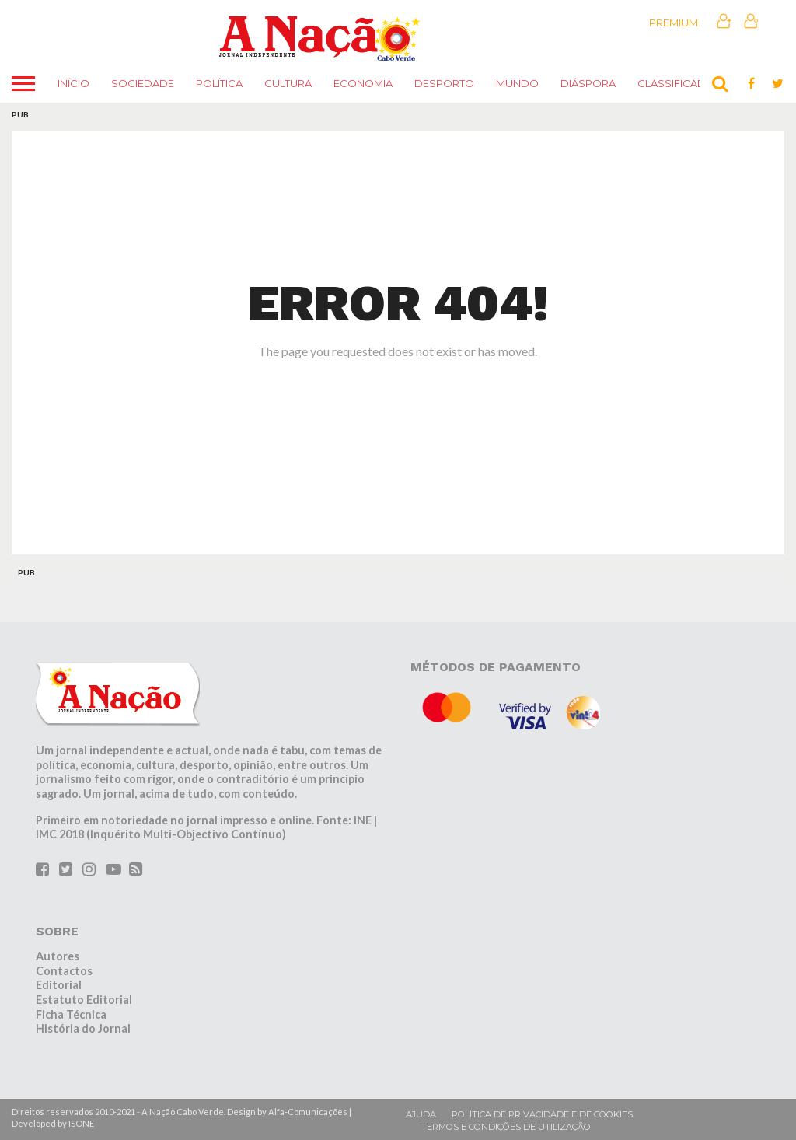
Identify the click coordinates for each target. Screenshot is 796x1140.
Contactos (64, 970)
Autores (57, 956)
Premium (673, 22)
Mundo (517, 83)
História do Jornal (83, 1028)
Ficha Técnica (71, 1014)
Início (73, 83)
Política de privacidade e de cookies (542, 1114)
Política (219, 83)
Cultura (288, 83)
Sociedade (142, 83)
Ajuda (421, 1114)
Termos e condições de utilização (506, 1126)
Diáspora (588, 83)
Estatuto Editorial (84, 999)
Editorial (59, 984)
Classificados (679, 83)
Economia (363, 83)
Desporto (444, 83)
